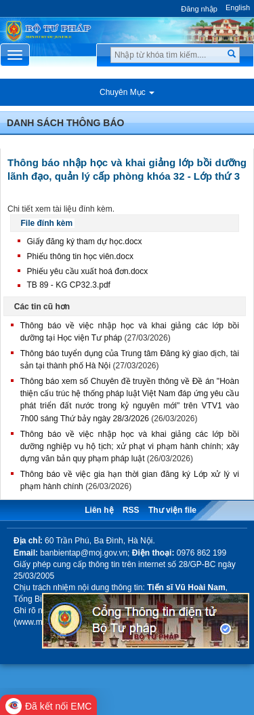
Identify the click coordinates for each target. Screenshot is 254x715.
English (238, 7)
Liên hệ (99, 510)
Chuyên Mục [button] (127, 92)
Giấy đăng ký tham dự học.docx (84, 241)
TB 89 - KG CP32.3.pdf (68, 285)
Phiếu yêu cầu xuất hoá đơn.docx (87, 271)
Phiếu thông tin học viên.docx (80, 256)
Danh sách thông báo (65, 122)
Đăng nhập (199, 9)
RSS (131, 510)
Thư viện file (172, 510)
